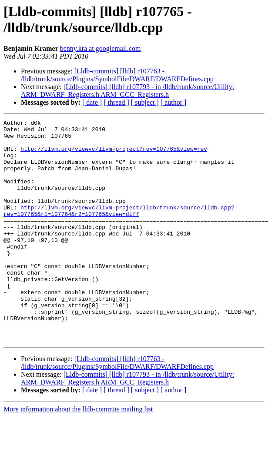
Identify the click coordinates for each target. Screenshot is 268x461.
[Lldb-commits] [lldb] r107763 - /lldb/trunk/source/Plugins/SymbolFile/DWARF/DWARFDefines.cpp (117, 75)
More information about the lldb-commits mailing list (78, 453)
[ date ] (92, 102)
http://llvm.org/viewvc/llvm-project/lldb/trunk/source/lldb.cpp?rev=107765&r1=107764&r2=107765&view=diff (118, 229)
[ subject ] (145, 102)
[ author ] (174, 102)
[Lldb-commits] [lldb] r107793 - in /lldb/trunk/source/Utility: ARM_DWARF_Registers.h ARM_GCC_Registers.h (127, 90)
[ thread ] (116, 102)
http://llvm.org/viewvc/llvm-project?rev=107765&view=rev (113, 155)
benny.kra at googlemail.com (100, 48)
